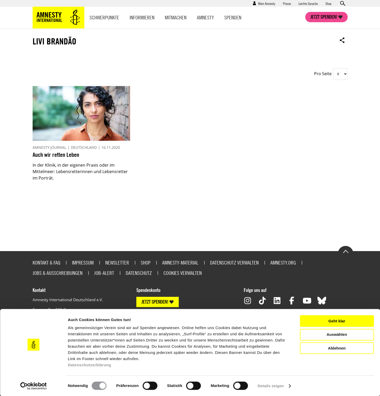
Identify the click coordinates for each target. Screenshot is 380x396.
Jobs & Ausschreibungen (58, 273)
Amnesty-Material (180, 262)
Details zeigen (271, 386)
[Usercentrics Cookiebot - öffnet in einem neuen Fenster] (33, 386)
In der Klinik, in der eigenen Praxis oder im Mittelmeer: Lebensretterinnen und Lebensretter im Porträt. (80, 171)
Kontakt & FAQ (46, 262)
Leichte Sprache (308, 3)
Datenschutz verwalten (234, 262)
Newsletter (117, 262)
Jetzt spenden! (323, 17)
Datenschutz (139, 273)
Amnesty (205, 17)
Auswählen (336, 334)
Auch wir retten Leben (56, 154)
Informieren (142, 17)
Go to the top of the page (345, 251)
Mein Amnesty (266, 3)
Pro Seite (323, 73)
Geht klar (336, 321)
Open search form (342, 3)
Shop (328, 3)
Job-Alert (104, 273)
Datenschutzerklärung (89, 365)
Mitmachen (176, 17)
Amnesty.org (283, 262)
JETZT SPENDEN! (154, 302)
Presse (287, 3)
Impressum (83, 262)
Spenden (232, 17)
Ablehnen (337, 348)
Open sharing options (342, 40)
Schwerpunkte (104, 17)
